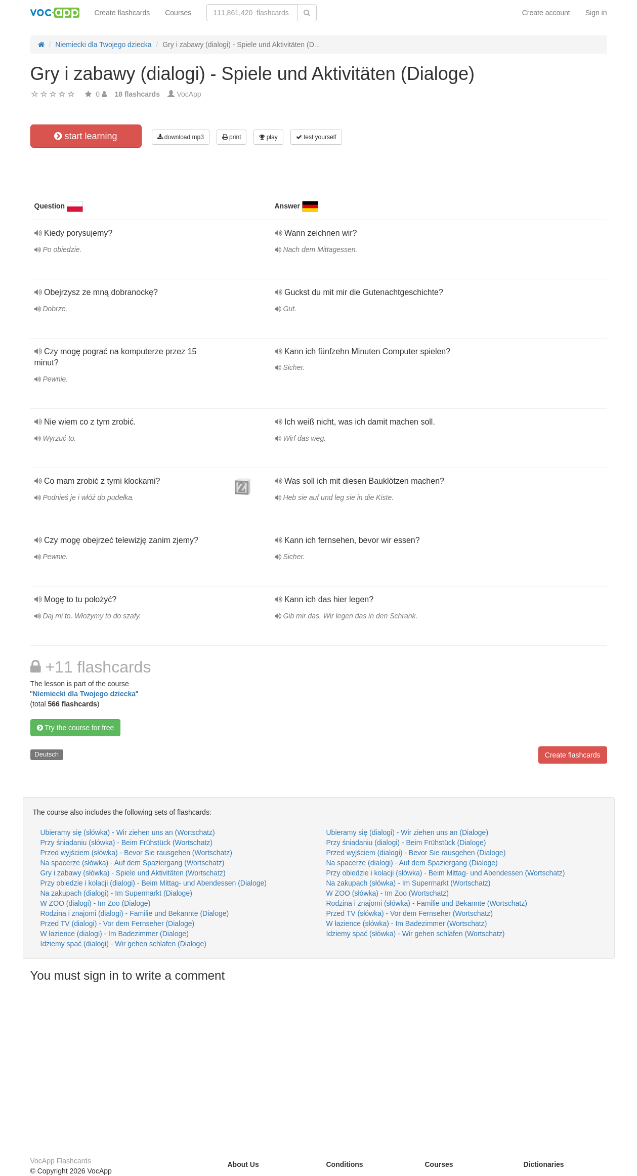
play (268, 137)
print (231, 137)
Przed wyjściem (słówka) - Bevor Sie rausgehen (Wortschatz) (136, 853)
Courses (178, 13)
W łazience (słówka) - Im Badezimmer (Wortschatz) (406, 923)
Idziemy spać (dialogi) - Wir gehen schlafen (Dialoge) (123, 944)
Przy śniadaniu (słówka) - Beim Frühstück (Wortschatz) (126, 842)
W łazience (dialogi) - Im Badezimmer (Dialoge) (114, 934)
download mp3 (180, 137)
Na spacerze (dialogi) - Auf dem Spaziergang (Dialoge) (412, 863)
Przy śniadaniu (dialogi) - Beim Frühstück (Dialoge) (406, 842)
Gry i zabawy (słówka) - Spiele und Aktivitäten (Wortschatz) (133, 873)
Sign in (596, 13)
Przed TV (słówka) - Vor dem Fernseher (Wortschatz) (409, 913)
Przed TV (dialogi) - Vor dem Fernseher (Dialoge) (117, 923)
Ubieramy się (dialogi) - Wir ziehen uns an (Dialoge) (407, 832)
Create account (546, 13)
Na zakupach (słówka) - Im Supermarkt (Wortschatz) (408, 883)
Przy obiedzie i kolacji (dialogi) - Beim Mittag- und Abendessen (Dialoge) (153, 883)
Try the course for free (75, 728)
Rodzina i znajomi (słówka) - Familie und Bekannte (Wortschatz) (426, 903)
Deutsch (46, 754)
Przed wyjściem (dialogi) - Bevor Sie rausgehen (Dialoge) (416, 853)
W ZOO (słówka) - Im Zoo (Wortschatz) (387, 893)
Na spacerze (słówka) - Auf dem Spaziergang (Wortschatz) (132, 863)
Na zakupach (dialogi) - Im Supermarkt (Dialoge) (116, 893)
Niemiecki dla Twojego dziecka (84, 694)
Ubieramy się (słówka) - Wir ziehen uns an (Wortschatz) (127, 832)
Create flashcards (122, 13)
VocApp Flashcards (61, 1161)
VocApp (189, 94)
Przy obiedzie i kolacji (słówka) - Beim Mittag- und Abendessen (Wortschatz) (445, 873)
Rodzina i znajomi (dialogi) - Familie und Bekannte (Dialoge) (134, 913)
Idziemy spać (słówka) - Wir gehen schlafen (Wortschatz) (415, 934)
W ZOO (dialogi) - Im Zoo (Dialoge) (95, 903)
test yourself (316, 137)
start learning (85, 136)
